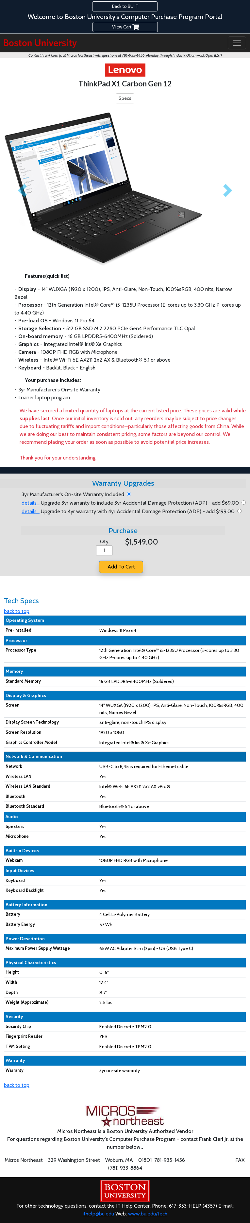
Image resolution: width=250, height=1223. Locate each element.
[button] (22, 190)
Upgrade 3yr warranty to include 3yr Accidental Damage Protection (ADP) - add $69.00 (132, 503)
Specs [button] (125, 98)
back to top (16, 611)
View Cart (125, 27)
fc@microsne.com (209, 1160)
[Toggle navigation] (237, 42)
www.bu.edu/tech (147, 1214)
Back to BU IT (125, 6)
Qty (104, 541)
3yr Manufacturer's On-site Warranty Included (74, 494)
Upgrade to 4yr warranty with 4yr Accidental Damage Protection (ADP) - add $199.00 (129, 511)
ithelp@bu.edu (98, 1214)
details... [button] (31, 503)
